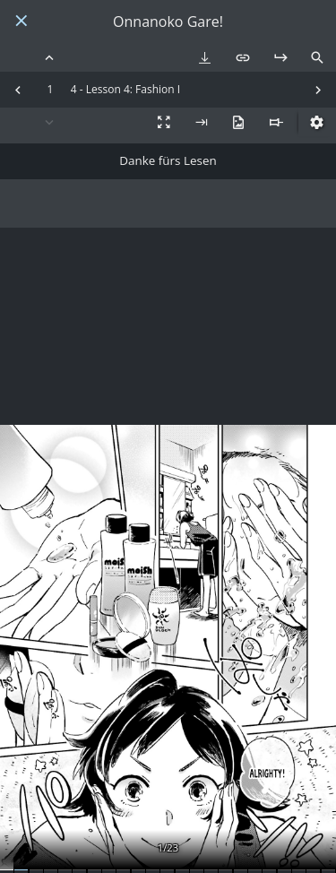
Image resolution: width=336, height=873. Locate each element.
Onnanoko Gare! (168, 22)
